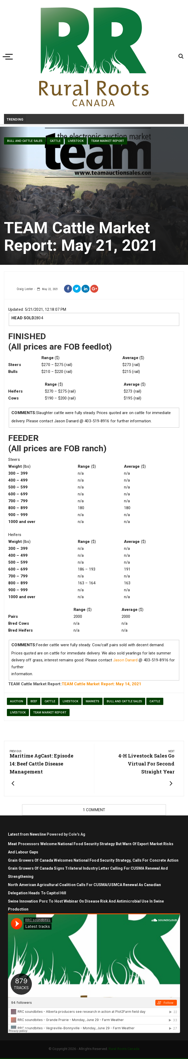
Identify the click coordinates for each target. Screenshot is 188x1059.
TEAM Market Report (107, 141)
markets (93, 701)
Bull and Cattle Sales (24, 141)
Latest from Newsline (27, 834)
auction (16, 701)
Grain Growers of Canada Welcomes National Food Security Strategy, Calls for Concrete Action (93, 860)
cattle (55, 141)
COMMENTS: (23, 412)
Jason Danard (125, 660)
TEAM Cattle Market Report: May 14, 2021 (102, 684)
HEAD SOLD (22, 318)
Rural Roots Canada (124, 1049)
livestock (76, 141)
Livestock (70, 701)
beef (34, 701)
